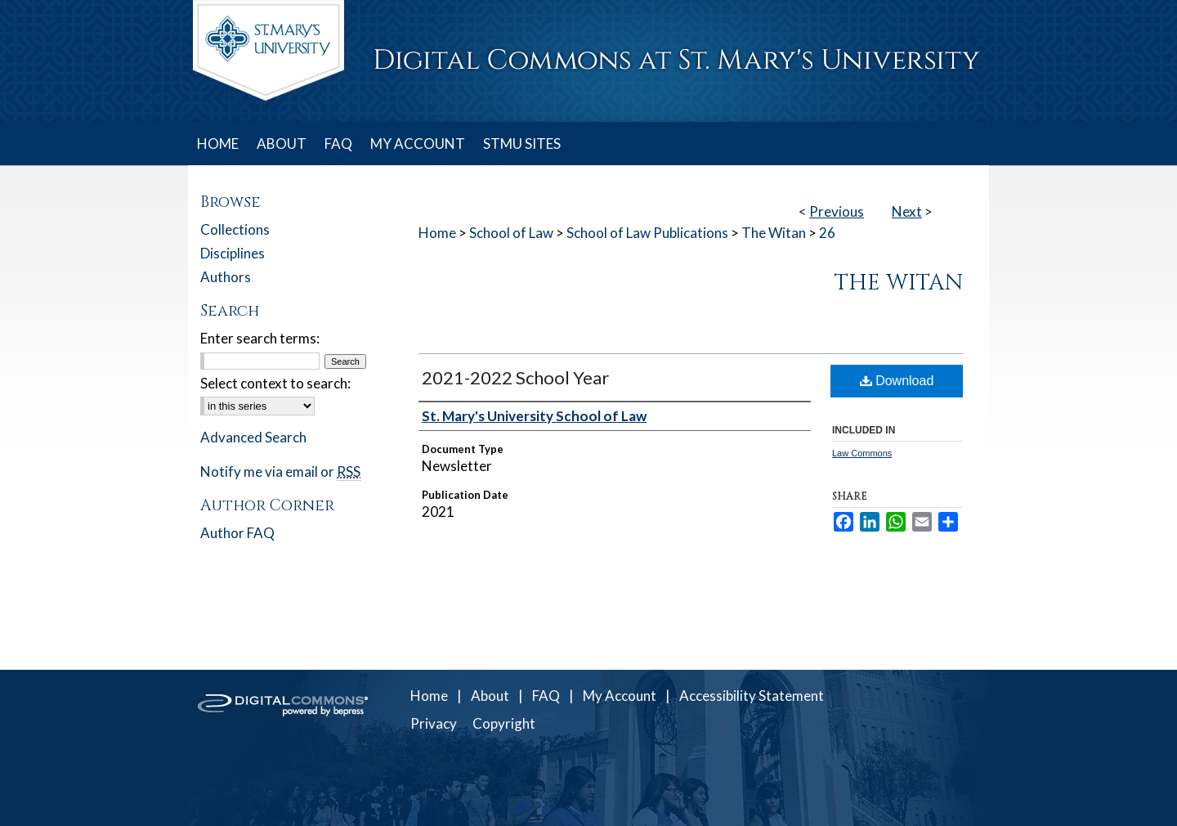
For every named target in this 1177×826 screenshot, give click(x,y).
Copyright (503, 723)
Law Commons (862, 453)
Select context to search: (275, 383)
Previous (836, 211)
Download (897, 381)
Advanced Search (253, 437)
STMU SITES (522, 143)
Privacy (433, 723)
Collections (235, 229)
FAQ (546, 695)
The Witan (773, 232)
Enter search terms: (260, 338)
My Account (619, 695)
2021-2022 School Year (515, 377)
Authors (225, 276)
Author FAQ (237, 532)
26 (827, 232)
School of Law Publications (647, 232)
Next (907, 211)
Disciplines (232, 253)
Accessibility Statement (751, 695)
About (490, 695)
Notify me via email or (280, 471)
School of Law (511, 232)
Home (437, 232)
